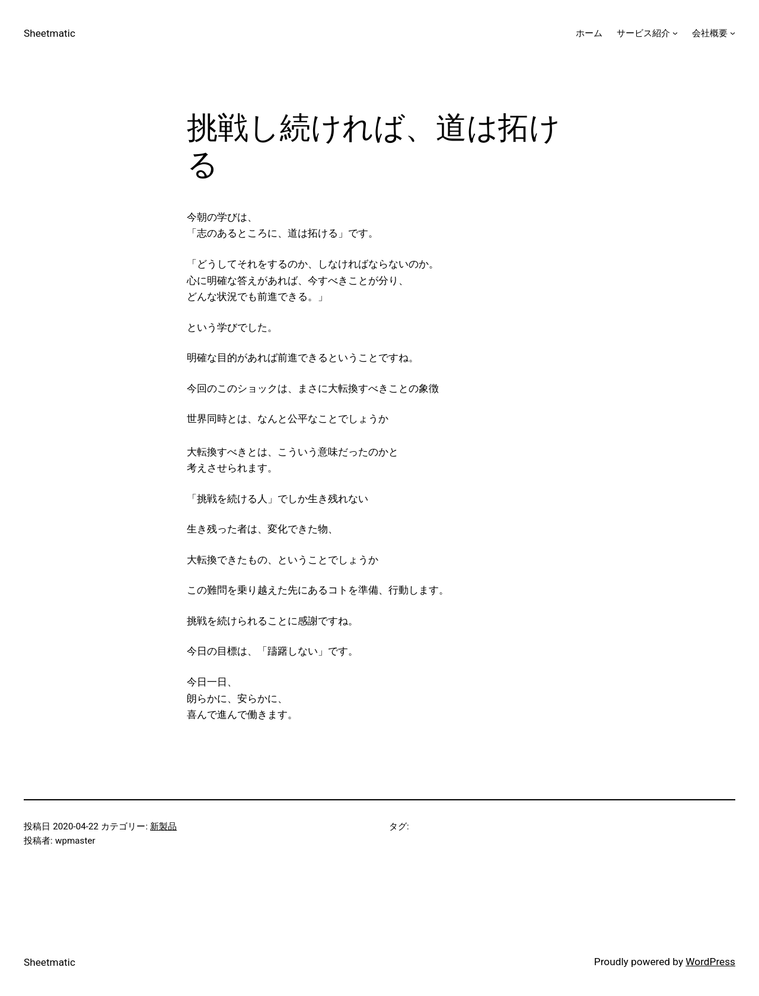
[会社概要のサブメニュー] (732, 33)
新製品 (163, 826)
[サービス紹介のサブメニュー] (675, 33)
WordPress (710, 962)
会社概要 (710, 33)
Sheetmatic (49, 33)
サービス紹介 (643, 33)
